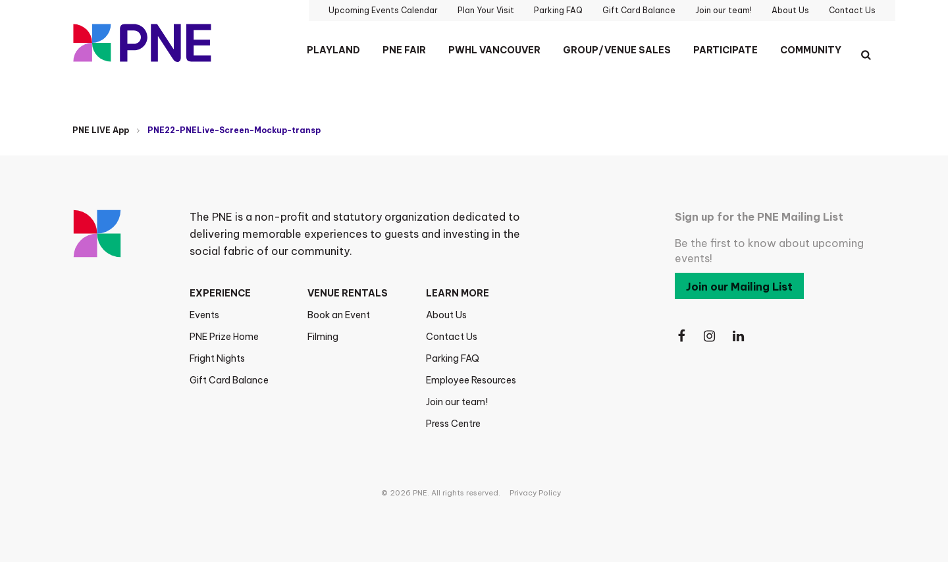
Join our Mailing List (739, 286)
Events (204, 315)
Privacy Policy (535, 492)
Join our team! (457, 402)
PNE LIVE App (100, 130)
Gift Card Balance (229, 380)
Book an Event (338, 315)
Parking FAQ (452, 358)
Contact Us (451, 337)
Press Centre (453, 424)
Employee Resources (471, 380)
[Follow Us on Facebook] (681, 336)
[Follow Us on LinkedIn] (739, 336)
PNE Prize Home (224, 337)
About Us (446, 315)
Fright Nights (217, 358)
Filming (322, 337)
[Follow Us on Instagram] (710, 336)
